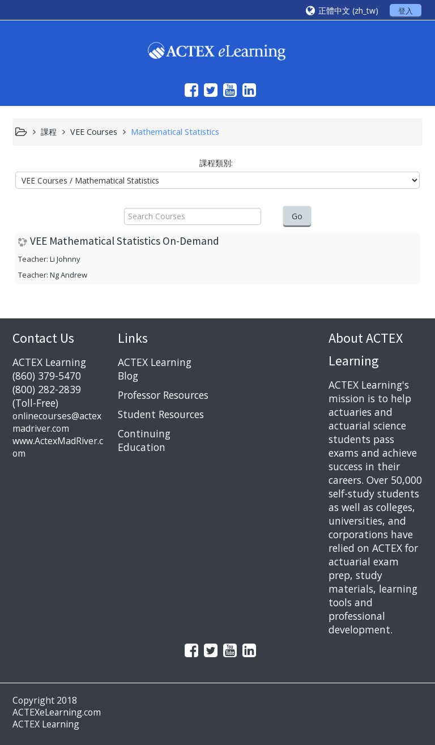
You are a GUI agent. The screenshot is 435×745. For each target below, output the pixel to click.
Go (297, 216)
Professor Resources (163, 395)
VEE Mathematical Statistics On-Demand (124, 241)
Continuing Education (144, 440)
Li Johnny (65, 259)
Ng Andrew (68, 275)
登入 (405, 11)
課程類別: (216, 162)
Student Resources (161, 414)
